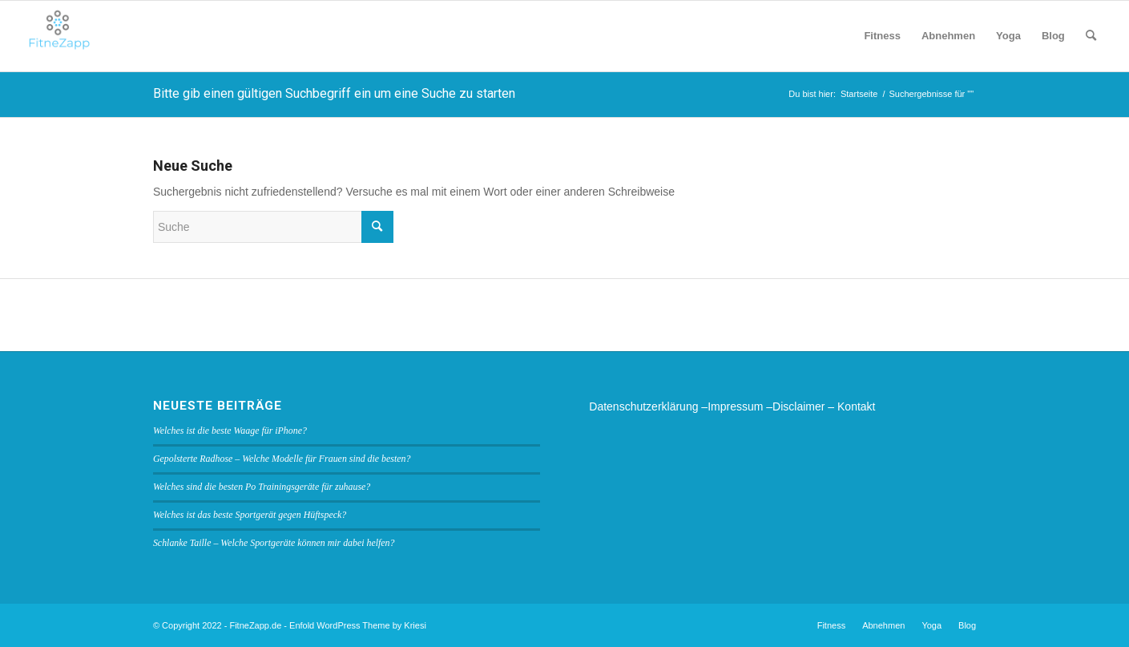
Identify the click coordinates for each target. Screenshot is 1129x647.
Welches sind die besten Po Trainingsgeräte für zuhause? (261, 486)
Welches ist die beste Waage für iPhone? (230, 430)
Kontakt (856, 406)
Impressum (735, 406)
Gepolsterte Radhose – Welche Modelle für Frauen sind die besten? (282, 458)
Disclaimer (798, 406)
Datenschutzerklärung (643, 406)
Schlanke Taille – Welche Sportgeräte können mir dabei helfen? (274, 542)
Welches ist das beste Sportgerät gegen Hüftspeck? (249, 514)
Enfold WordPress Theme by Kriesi (357, 625)
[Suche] (1091, 36)
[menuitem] (882, 36)
